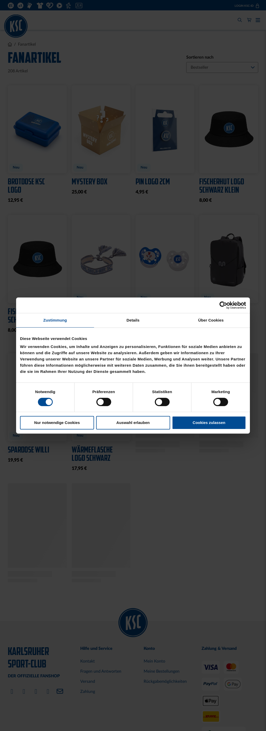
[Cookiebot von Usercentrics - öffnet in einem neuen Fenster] (223, 305)
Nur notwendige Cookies (57, 422)
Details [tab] (133, 320)
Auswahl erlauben (133, 422)
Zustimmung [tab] (55, 320)
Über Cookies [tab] (211, 320)
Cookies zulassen (209, 422)
